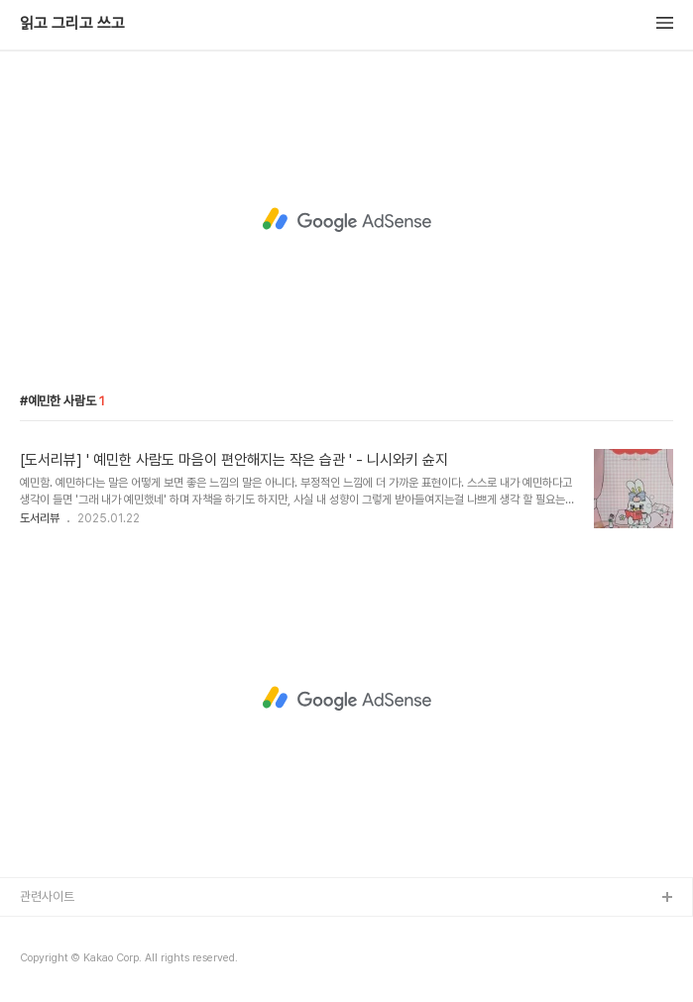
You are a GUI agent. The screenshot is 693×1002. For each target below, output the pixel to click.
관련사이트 (47, 896)
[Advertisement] (346, 220)
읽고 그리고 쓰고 (72, 24)
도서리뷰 (39, 518)
